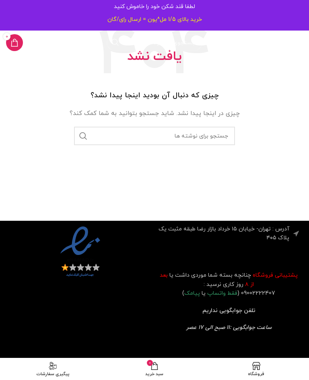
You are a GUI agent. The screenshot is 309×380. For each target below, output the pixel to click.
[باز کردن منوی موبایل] (294, 43)
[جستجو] (154, 42)
